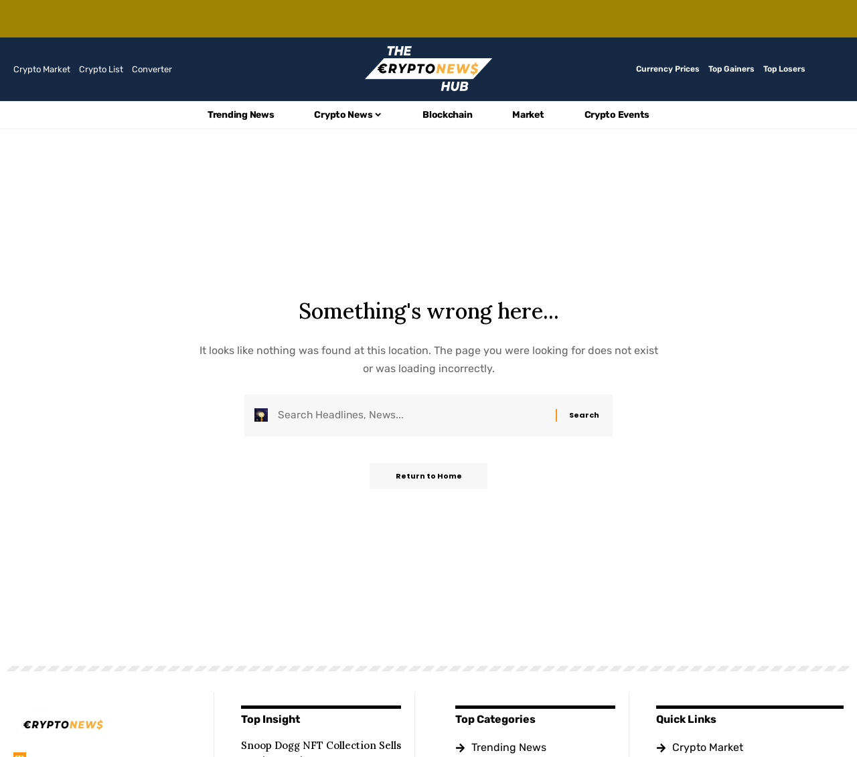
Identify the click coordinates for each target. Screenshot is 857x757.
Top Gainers (731, 69)
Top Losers (784, 69)
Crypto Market (41, 69)
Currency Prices (668, 69)
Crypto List (101, 69)
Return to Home (429, 478)
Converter (152, 69)
